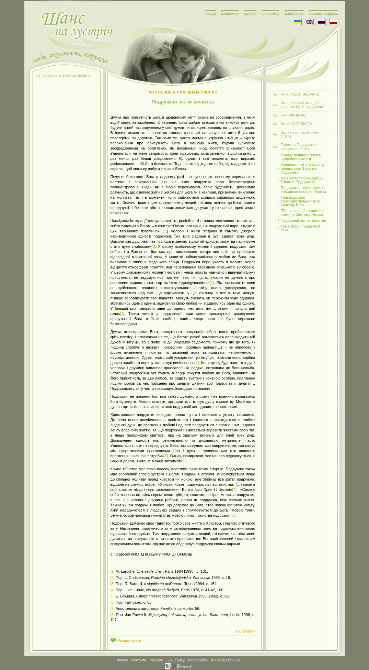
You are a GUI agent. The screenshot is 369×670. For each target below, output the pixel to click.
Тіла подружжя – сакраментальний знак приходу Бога (300, 201)
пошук (210, 14)
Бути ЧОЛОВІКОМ (297, 124)
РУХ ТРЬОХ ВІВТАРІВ (300, 94)
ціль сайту (270, 14)
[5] (166, 456)
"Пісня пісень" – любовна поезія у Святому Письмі (303, 213)
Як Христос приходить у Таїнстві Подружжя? (302, 180)
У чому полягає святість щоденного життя (302, 157)
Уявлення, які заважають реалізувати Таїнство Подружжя (302, 168)
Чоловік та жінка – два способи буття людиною (302, 105)
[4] (197, 363)
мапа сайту (294, 14)
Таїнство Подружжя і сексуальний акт (299, 147)
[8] (232, 515)
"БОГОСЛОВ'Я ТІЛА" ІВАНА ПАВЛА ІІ (182, 92)
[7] (234, 489)
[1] (153, 246)
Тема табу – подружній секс (301, 228)
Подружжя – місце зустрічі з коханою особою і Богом (303, 190)
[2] (212, 283)
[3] (122, 313)
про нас (250, 14)
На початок (245, 631)
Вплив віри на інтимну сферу (300, 134)
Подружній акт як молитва (303, 220)
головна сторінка (323, 14)
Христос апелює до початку (67, 75)
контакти (230, 14)
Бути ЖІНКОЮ (293, 115)
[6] (185, 461)
